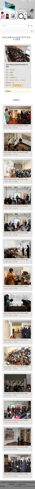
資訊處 (13, 486)
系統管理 (31, 1)
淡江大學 (9, 486)
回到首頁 (23, 1)
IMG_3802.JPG (17, 85)
